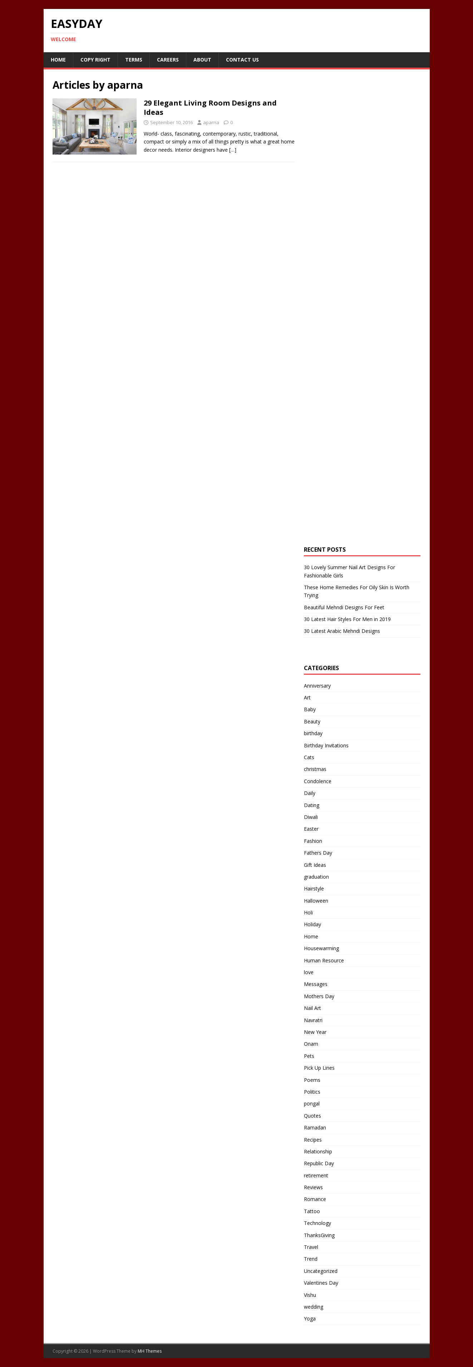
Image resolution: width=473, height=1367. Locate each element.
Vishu (310, 1295)
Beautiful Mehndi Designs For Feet (344, 607)
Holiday (312, 924)
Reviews (313, 1187)
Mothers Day (319, 996)
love (309, 972)
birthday (313, 733)
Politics (312, 1091)
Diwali (311, 817)
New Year (315, 1032)
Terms (133, 59)
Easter (311, 828)
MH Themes (150, 1351)
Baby (310, 709)
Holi (308, 912)
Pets (309, 1056)
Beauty (312, 721)
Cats (309, 757)
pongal (312, 1103)
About (202, 59)
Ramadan (315, 1127)
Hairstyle (314, 888)
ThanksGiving (319, 1235)
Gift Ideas (315, 864)
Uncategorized (320, 1271)
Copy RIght (95, 59)
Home (58, 59)
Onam (311, 1043)
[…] (232, 149)
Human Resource (324, 960)
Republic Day (319, 1163)
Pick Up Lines (319, 1067)
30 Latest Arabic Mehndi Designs (342, 631)
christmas (315, 769)
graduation (316, 876)
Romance (315, 1199)
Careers (168, 59)
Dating (311, 805)
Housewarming (321, 948)
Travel (311, 1247)
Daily (309, 793)
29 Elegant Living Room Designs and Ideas (210, 107)
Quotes (312, 1115)
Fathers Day (318, 852)
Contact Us (242, 59)
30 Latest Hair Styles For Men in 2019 (347, 619)
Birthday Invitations (326, 745)
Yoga (310, 1318)
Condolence (317, 781)
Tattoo (312, 1211)
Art (307, 697)
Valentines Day (321, 1282)
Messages (315, 984)
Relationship (318, 1151)
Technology (317, 1223)
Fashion (313, 841)
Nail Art (312, 1008)
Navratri (313, 1020)
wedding (313, 1306)
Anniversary (317, 685)
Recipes (313, 1139)
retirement (316, 1175)
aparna (211, 122)
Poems (312, 1079)
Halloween (316, 900)
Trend (310, 1258)
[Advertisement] (357, 201)
